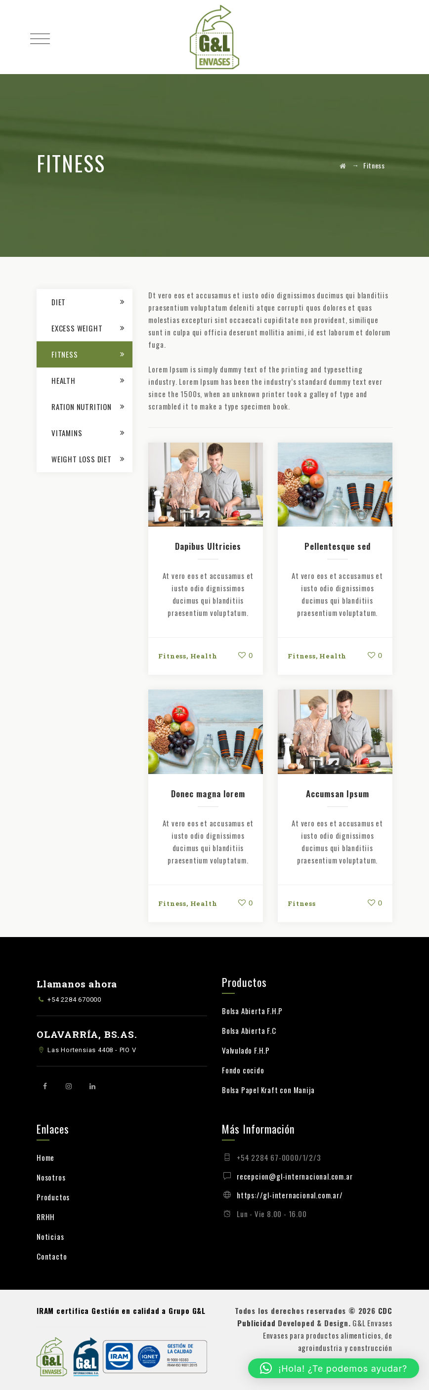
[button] (333, 1368)
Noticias (50, 1236)
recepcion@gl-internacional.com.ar (294, 1176)
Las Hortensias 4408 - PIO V (91, 1050)
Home (45, 1157)
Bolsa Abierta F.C (249, 1030)
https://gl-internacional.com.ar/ (290, 1194)
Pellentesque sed (337, 546)
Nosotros (51, 1177)
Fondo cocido (243, 1069)
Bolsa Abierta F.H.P (252, 1010)
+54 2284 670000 (74, 999)
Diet (58, 301)
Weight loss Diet (81, 458)
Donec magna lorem (208, 793)
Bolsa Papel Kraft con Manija (268, 1089)
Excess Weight (76, 328)
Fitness (172, 656)
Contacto (52, 1256)
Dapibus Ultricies (208, 546)
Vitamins (66, 432)
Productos (53, 1196)
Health (203, 656)
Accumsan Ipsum (337, 793)
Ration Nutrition (81, 406)
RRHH (46, 1216)
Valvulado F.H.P (246, 1050)
